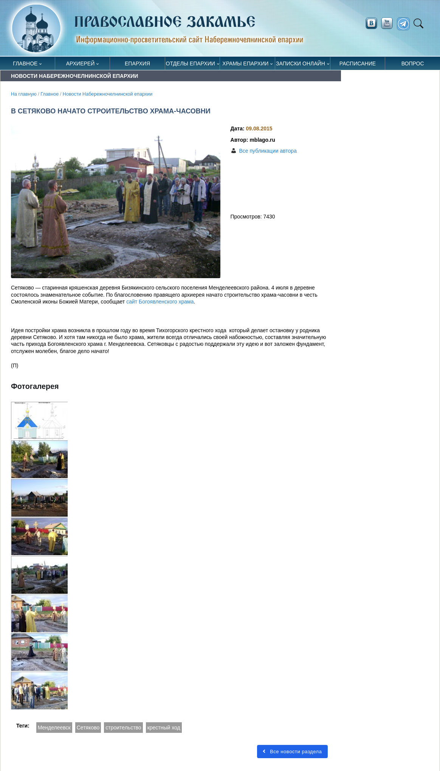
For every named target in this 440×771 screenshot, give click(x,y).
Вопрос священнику (412, 65)
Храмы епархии (245, 63)
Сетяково (88, 728)
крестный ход (163, 728)
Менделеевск (54, 728)
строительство (123, 728)
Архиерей (80, 63)
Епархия (137, 63)
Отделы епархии (190, 63)
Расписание (357, 63)
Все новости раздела (292, 751)
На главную (24, 94)
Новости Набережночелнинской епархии (107, 94)
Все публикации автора (268, 151)
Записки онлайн (300, 63)
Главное (25, 63)
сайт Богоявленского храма (160, 302)
